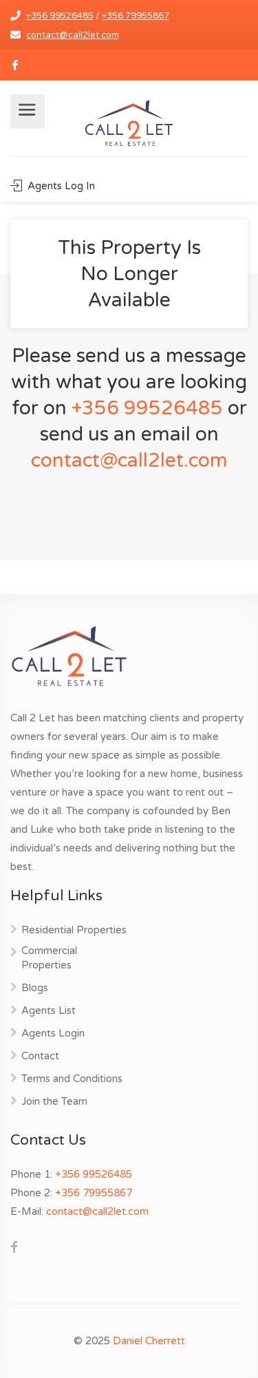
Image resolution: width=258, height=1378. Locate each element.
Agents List (48, 1010)
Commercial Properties (49, 957)
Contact (40, 1056)
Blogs (34, 988)
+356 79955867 (135, 15)
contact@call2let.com (72, 35)
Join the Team (54, 1101)
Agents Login (53, 1033)
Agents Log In (52, 186)
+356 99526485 (60, 15)
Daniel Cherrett (149, 1341)
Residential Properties (74, 930)
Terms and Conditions (71, 1078)
